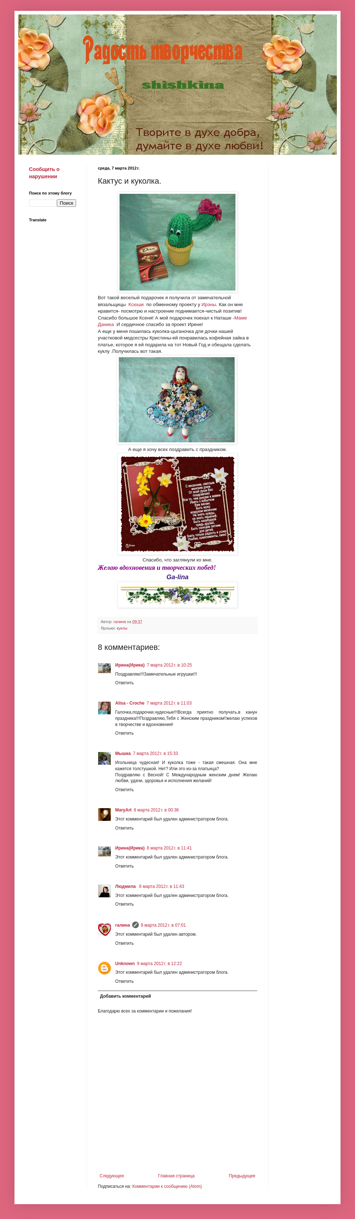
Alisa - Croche (130, 703)
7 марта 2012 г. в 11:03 (169, 703)
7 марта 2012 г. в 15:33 (155, 753)
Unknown (125, 963)
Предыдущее (242, 1175)
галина (122, 925)
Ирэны (208, 304)
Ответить (124, 682)
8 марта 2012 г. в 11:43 (161, 886)
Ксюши (135, 304)
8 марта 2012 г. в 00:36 (156, 810)
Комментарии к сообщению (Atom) (167, 1186)
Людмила (126, 886)
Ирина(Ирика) (130, 665)
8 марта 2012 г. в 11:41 (169, 848)
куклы (122, 628)
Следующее (112, 1175)
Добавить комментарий (125, 996)
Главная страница (176, 1175)
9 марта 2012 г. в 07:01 (163, 925)
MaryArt (123, 810)
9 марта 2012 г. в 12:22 (159, 963)
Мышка (123, 753)
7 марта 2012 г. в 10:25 (169, 665)
